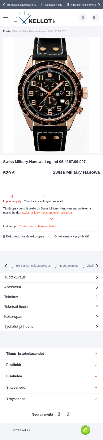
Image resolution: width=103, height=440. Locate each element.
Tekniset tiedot (47, 226)
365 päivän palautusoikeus (21, 4)
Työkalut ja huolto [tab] (19, 326)
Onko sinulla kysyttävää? (72, 236)
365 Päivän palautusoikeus (33, 265)
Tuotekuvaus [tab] (15, 277)
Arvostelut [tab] (50, 288)
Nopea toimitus (53, 4)
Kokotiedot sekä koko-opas (25, 236)
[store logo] (35, 17)
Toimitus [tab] (11, 297)
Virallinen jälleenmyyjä (83, 4)
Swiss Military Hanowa (76, 172)
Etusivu (7, 31)
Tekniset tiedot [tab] (16, 307)
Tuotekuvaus (27, 226)
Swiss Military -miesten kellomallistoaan (48, 212)
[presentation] (4, 4)
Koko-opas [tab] (13, 316)
